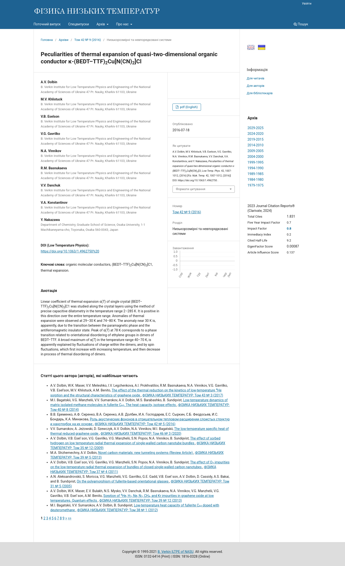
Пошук (301, 24)
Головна (47, 40)
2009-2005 (255, 151)
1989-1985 (255, 174)
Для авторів (255, 86)
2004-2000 (255, 157)
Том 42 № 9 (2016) (87, 40)
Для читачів (255, 78)
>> (69, 518)
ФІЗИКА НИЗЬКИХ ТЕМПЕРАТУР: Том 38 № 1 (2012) (117, 510)
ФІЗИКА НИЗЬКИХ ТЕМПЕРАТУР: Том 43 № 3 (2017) (182, 395)
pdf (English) (188, 107)
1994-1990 (255, 168)
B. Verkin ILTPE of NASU (175, 552)
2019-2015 (255, 139)
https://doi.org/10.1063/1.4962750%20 (70, 251)
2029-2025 (255, 128)
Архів (101, 24)
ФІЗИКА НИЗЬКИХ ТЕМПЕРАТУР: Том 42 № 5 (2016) (135, 424)
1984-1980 (255, 179)
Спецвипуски (78, 24)
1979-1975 (255, 185)
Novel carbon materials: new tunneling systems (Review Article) (146, 453)
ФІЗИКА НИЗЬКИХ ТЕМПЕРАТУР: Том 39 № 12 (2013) (140, 500)
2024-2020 (255, 134)
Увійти (306, 3)
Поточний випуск (47, 24)
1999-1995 (255, 162)
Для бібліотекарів (260, 93)
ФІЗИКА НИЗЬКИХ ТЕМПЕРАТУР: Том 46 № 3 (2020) (141, 433)
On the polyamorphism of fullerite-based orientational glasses (123, 481)
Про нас (122, 24)
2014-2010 (255, 145)
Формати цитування (190, 189)
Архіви (63, 40)
